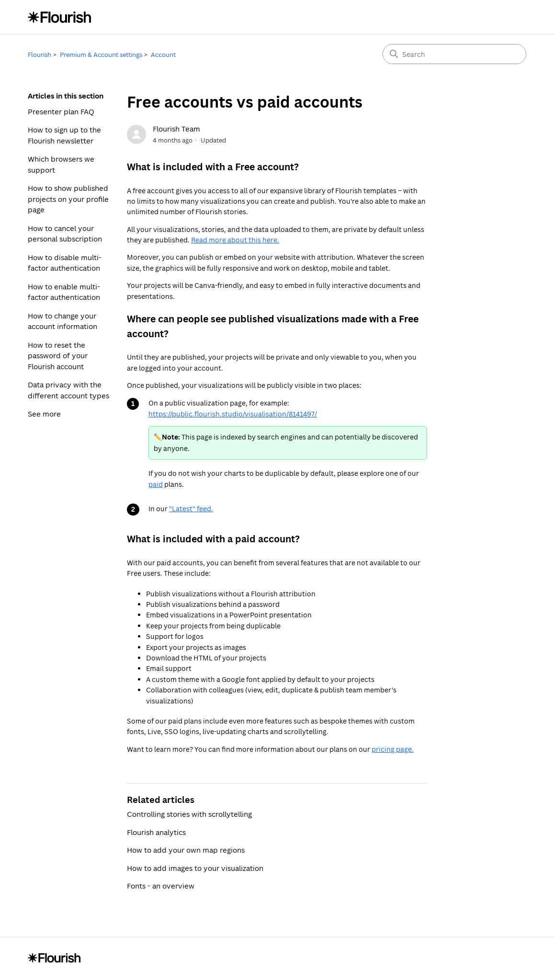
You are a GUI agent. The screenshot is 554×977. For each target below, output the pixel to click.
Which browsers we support (61, 164)
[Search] (454, 54)
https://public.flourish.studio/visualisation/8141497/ (232, 413)
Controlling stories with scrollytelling (189, 814)
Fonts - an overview (160, 885)
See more (44, 413)
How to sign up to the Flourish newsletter (64, 135)
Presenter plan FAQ (61, 111)
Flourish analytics (156, 832)
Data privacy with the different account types (68, 390)
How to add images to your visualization (195, 868)
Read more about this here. (235, 239)
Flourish (39, 54)
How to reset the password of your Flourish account (58, 355)
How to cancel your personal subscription (65, 233)
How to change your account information (62, 321)
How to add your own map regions (186, 850)
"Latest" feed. (191, 508)
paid (155, 484)
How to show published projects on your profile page (68, 198)
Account (163, 54)
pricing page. (393, 749)
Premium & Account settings (101, 54)
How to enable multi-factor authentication (64, 292)
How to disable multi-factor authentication (65, 262)
